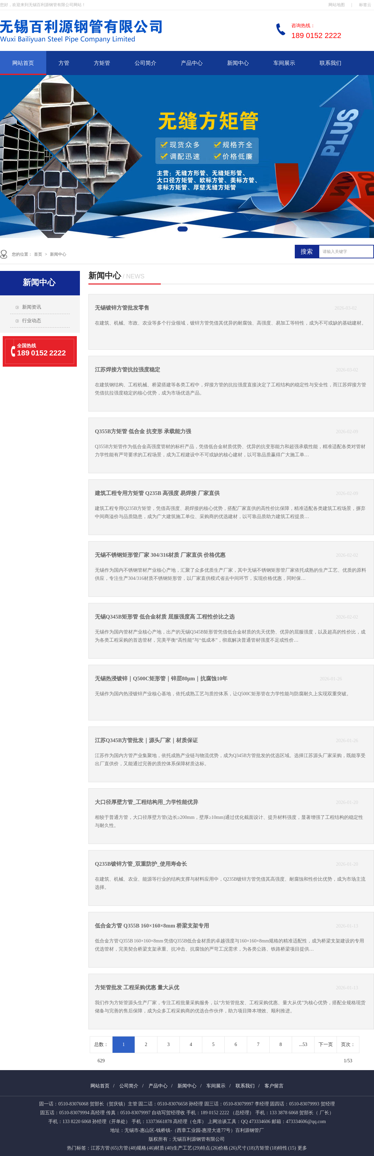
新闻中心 (238, 63)
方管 (63, 63)
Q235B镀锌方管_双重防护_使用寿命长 (141, 864)
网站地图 (336, 4)
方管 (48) (128, 1148)
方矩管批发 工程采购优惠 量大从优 (137, 987)
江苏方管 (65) (104, 1148)
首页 (38, 254)
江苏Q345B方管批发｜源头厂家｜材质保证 (146, 740)
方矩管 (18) (266, 1148)
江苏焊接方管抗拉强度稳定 (127, 369)
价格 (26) (228, 1148)
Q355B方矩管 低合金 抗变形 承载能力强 (143, 431)
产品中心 (192, 63)
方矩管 (102, 63)
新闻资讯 (31, 307)
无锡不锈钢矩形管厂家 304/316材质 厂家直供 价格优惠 (160, 555)
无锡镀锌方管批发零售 (122, 308)
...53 (303, 1044)
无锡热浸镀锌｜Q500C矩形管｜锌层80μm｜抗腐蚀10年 (161, 678)
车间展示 (284, 63)
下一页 (326, 1044)
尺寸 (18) (246, 1148)
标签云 (365, 4)
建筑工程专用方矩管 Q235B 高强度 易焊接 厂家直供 (157, 493)
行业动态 (31, 320)
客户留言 (274, 1085)
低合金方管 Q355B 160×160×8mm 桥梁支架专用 (152, 926)
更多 (302, 1148)
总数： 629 (101, 1047)
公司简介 (145, 63)
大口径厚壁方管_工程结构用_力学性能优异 (146, 802)
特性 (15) (287, 1148)
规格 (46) (146, 1148)
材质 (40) (164, 1148)
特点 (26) (210, 1148)
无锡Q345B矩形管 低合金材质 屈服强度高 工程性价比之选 (165, 617)
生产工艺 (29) (187, 1148)
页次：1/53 (348, 1047)
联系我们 (330, 63)
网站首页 (23, 63)
